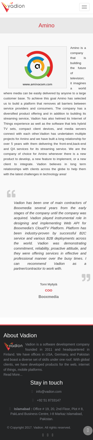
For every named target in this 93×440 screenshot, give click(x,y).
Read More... (13, 374)
